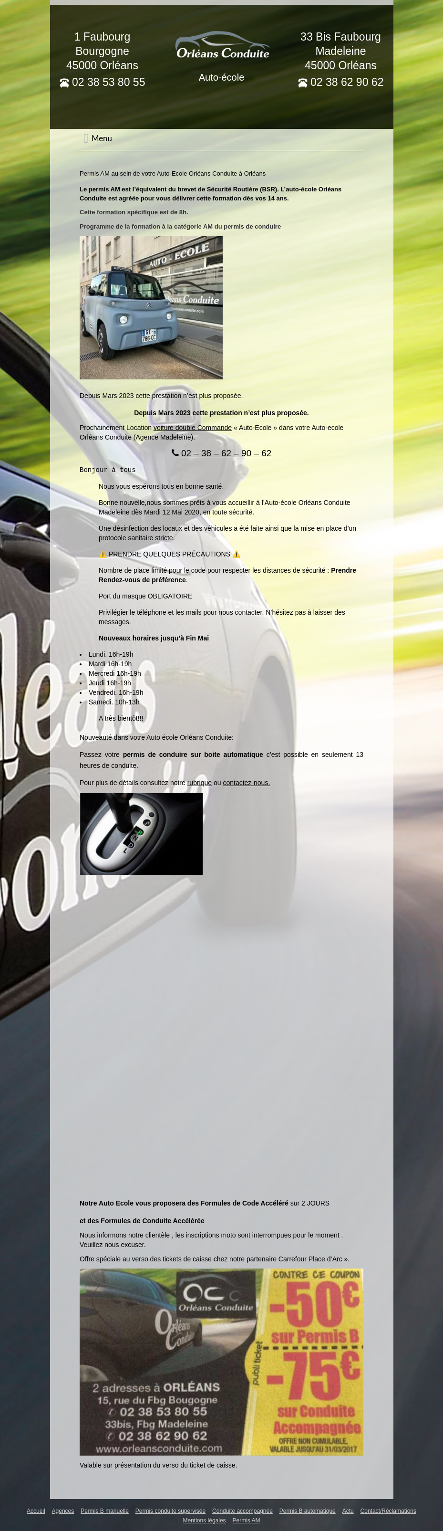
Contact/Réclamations (388, 1510)
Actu (348, 1510)
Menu (97, 138)
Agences (63, 1510)
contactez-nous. (246, 782)
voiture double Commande (193, 427)
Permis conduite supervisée (170, 1510)
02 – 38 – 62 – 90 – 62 (221, 453)
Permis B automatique (307, 1510)
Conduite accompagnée (242, 1510)
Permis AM (246, 1520)
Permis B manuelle (105, 1510)
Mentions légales (204, 1520)
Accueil (36, 1510)
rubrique (199, 782)
